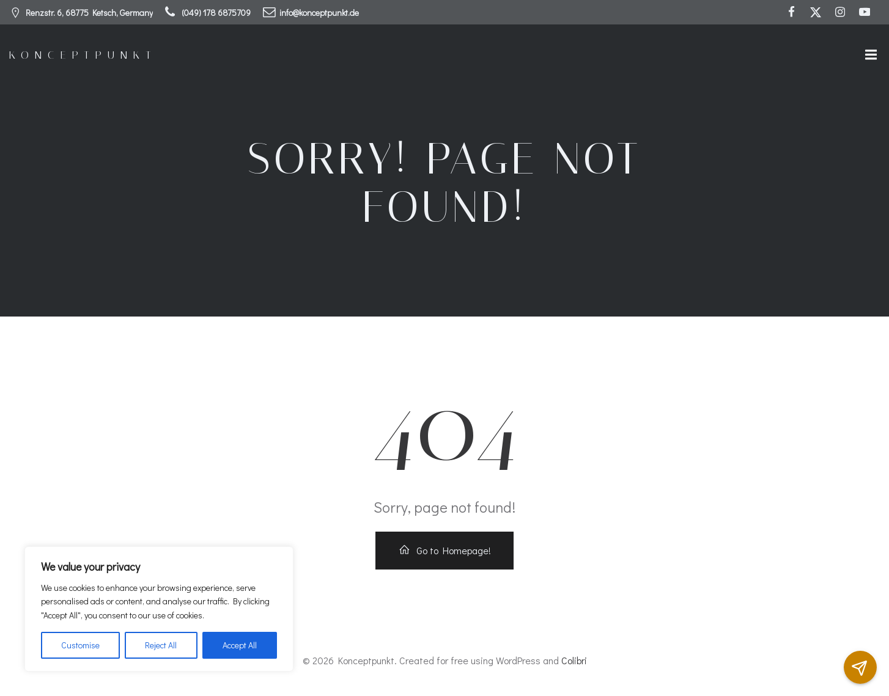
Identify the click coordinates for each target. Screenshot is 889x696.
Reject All (161, 645)
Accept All (240, 645)
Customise (80, 645)
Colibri (574, 660)
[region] (158, 609)
